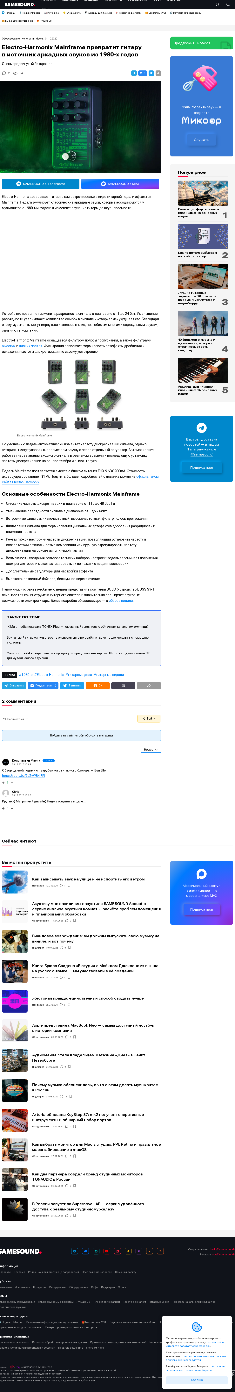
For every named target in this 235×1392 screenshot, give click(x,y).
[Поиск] (226, 4)
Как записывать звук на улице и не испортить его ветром (88, 879)
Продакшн (38, 885)
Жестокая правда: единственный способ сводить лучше (88, 998)
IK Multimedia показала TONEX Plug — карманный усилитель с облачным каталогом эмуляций (78, 626)
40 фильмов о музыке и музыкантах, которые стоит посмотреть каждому (196, 345)
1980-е (27, 675)
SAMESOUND (30, 1367)
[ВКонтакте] (85, 1251)
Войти (149, 718)
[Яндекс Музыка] (128, 1251)
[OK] (149, 1251)
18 (65, 1096)
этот (109, 1370)
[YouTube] (107, 1251)
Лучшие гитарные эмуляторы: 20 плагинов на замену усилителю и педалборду (197, 298)
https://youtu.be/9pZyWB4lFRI (23, 776)
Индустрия (38, 947)
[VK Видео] (117, 1251)
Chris (15, 791)
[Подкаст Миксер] (139, 1251)
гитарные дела (80, 675)
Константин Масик (32, 38)
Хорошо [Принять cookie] (197, 1379)
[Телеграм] (74, 1251)
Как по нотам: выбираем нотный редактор (197, 254)
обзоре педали (121, 601)
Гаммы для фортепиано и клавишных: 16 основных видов (198, 213)
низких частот (30, 346)
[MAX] (96, 1251)
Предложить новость (193, 43)
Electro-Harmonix (50, 675)
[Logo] (20, 4)
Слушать (201, 140)
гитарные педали (110, 675)
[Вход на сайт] (219, 4)
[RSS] (160, 1251)
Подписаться (201, 468)
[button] (134, 73)
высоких (9, 346)
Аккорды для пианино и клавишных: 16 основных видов (197, 390)
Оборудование (11, 38)
